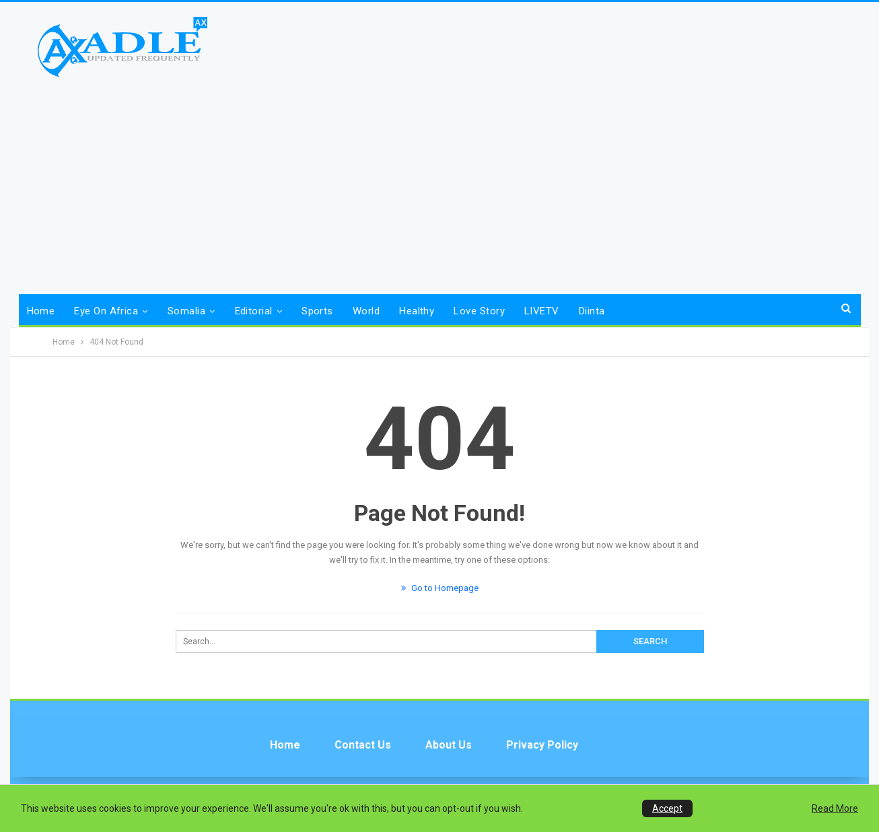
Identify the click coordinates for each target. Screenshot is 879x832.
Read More (835, 808)
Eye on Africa (106, 311)
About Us (448, 744)
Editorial (254, 311)
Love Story (479, 311)
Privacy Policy (542, 744)
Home (41, 311)
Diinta (592, 311)
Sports (317, 311)
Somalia (186, 311)
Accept (667, 808)
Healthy (416, 311)
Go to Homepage (440, 588)
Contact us (363, 744)
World (366, 311)
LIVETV (541, 311)
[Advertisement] (439, 179)
